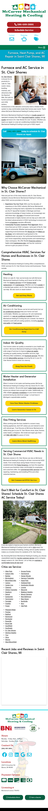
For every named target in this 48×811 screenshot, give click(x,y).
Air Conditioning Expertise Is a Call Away (24, 330)
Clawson (8, 587)
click (34, 547)
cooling (37, 117)
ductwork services (31, 356)
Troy (6, 635)
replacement (7, 285)
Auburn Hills (9, 574)
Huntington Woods (27, 585)
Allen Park (8, 571)
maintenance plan (20, 243)
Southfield (8, 626)
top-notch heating (28, 117)
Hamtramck (25, 574)
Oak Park (24, 606)
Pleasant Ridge (10, 610)
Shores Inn (31, 232)
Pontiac (8, 612)
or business (13, 222)
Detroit (7, 594)
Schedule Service (24, 30)
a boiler (40, 285)
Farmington (9, 599)
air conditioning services (11, 312)
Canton (7, 583)
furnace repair (31, 283)
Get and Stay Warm (24, 295)
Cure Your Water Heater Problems (24, 403)
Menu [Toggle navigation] (41, 47)
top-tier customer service (25, 558)
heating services (15, 283)
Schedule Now (13, 797)
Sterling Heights (10, 633)
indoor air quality (32, 351)
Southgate (8, 628)
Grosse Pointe (26, 571)
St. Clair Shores (6, 77)
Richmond (8, 617)
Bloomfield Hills (10, 580)
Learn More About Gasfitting (24, 441)
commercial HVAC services (30, 470)
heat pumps (18, 323)
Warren (7, 640)
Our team (20, 215)
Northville (24, 601)
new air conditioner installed (22, 316)
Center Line (9, 585)
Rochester (8, 619)
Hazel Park (24, 580)
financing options (35, 241)
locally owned (37, 115)
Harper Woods (26, 576)
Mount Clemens (26, 594)
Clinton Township (11, 590)
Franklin (8, 604)
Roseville (8, 621)
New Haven (25, 599)
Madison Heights (27, 592)
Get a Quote (35, 797)
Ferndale (8, 601)
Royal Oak (8, 623)
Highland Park (26, 583)
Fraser (7, 606)
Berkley (7, 576)
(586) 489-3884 (14, 131)
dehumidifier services (16, 358)
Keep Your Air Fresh (24, 366)
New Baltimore (26, 597)
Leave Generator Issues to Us (24, 410)
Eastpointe (9, 597)
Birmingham (9, 578)
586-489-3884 (24, 24)
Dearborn (8, 592)
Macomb (24, 590)
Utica (7, 637)
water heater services (35, 388)
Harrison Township (27, 578)
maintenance (19, 285)
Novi (22, 604)
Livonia (23, 587)
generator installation (19, 393)
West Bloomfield (10, 642)
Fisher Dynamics (22, 465)
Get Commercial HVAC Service (24, 480)
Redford (8, 614)
